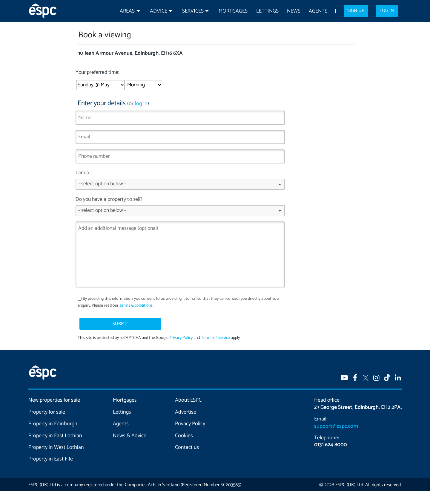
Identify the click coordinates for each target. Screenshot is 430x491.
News (293, 11)
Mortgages (233, 11)
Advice (158, 11)
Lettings (267, 11)
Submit (108, 322)
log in (141, 103)
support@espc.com (336, 424)
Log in (387, 11)
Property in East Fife (50, 458)
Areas (127, 11)
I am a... (180, 182)
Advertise (185, 410)
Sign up (355, 11)
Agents (318, 11)
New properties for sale (54, 399)
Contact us (187, 446)
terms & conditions (136, 305)
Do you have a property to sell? (180, 208)
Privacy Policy (181, 337)
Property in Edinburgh (52, 422)
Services (193, 11)
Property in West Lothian (56, 446)
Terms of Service (215, 337)
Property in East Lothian (55, 434)
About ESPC (188, 399)
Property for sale (46, 410)
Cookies (184, 434)
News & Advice (129, 434)
